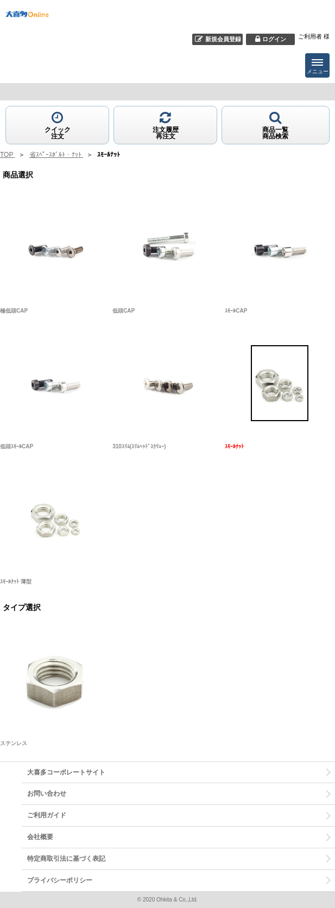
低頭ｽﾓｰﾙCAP (16, 446)
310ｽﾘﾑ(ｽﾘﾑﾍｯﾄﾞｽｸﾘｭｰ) (139, 446)
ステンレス (13, 743)
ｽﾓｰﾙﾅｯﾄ (234, 446)
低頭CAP (123, 311)
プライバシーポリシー (59, 880)
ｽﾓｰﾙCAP (236, 311)
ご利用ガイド (46, 815)
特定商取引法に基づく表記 (66, 858)
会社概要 (40, 837)
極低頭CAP (14, 311)
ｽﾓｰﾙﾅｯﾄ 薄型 (15, 582)
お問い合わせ (46, 793)
